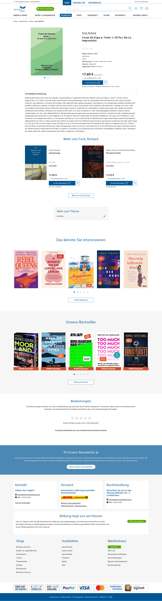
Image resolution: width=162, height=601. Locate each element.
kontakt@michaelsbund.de (28, 495)
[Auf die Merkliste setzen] (105, 82)
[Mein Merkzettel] (141, 8)
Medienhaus (95, 2)
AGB (110, 597)
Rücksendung (81, 506)
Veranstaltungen (115, 558)
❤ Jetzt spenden (45, 9)
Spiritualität (67, 554)
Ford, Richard (89, 33)
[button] (74, 292)
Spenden (114, 547)
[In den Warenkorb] (92, 82)
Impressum (54, 597)
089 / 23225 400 (23, 497)
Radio (64, 561)
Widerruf (103, 597)
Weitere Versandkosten (71, 503)
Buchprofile (120, 15)
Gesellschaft (67, 547)
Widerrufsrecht (67, 506)
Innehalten (79, 2)
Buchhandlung (114, 565)
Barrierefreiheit (91, 597)
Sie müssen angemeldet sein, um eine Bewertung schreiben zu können (81, 430)
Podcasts (66, 558)
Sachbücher (66, 15)
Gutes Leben (67, 551)
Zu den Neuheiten (81, 300)
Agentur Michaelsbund (117, 561)
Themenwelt (93, 15)
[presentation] (25, 154)
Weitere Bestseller (81, 382)
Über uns (111, 551)
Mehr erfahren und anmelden (81, 467)
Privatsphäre (78, 597)
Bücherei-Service (140, 15)
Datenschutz (65, 597)
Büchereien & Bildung (117, 554)
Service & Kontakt (141, 1)
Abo (63, 565)
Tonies (79, 15)
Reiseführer (60, 216)
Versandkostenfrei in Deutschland (27, 1)
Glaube (107, 15)
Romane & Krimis (20, 15)
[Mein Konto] (136, 8)
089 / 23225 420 (115, 502)
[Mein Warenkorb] (146, 8)
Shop (67, 2)
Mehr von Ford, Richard (81, 195)
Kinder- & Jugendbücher (45, 15)
